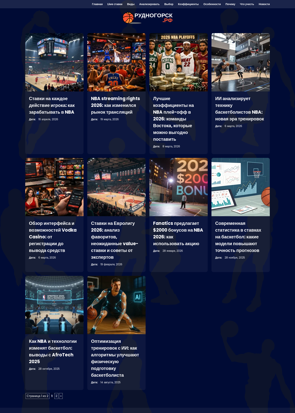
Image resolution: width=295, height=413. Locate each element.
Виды (131, 4)
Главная (97, 4)
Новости (264, 4)
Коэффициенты (188, 4)
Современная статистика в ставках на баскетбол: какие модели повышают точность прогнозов (238, 236)
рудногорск (154, 18)
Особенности (212, 4)
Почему (230, 4)
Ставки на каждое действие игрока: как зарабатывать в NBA (52, 105)
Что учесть (247, 4)
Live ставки (114, 4)
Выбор (168, 4)
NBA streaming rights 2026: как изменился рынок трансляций (116, 105)
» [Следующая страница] (61, 396)
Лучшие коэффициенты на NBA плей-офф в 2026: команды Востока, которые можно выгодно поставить (173, 118)
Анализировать (149, 4)
